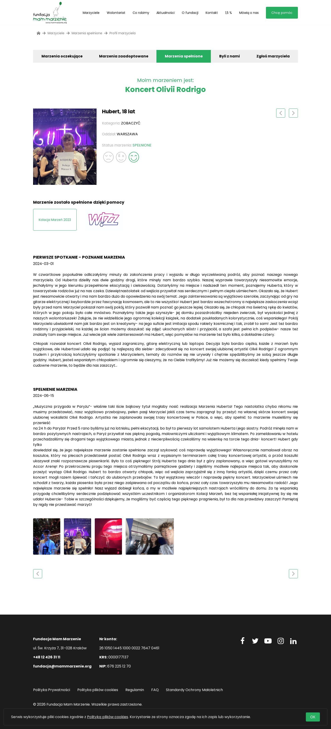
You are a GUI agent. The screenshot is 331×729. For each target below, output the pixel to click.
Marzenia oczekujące (62, 56)
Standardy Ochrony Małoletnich (194, 689)
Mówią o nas (249, 12)
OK (312, 716)
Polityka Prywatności (51, 689)
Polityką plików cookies (107, 716)
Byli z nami (229, 56)
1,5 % (228, 12)
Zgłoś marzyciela (273, 56)
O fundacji (190, 12)
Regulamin (134, 689)
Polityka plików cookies (97, 689)
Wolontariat (116, 12)
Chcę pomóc (281, 12)
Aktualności (165, 12)
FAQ (155, 689)
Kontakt (212, 12)
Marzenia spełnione (184, 56)
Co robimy (141, 12)
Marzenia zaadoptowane (123, 56)
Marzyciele (91, 12)
